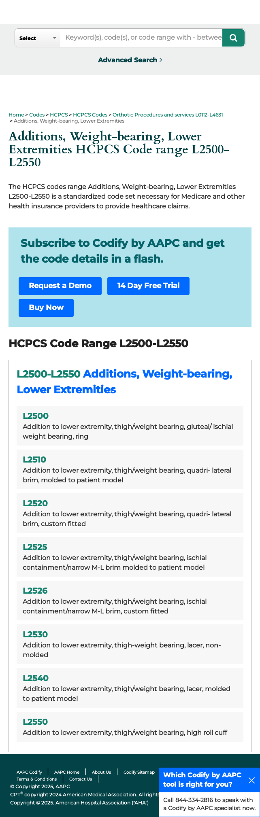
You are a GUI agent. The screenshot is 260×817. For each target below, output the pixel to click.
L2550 (35, 722)
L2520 (35, 503)
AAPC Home (66, 772)
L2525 (35, 547)
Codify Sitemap (139, 772)
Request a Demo (60, 285)
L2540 (36, 678)
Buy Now (46, 307)
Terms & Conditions (37, 779)
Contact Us (80, 779)
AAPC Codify (29, 772)
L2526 (35, 591)
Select (27, 38)
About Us (101, 772)
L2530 (35, 634)
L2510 (34, 460)
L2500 (36, 416)
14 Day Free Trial (148, 285)
